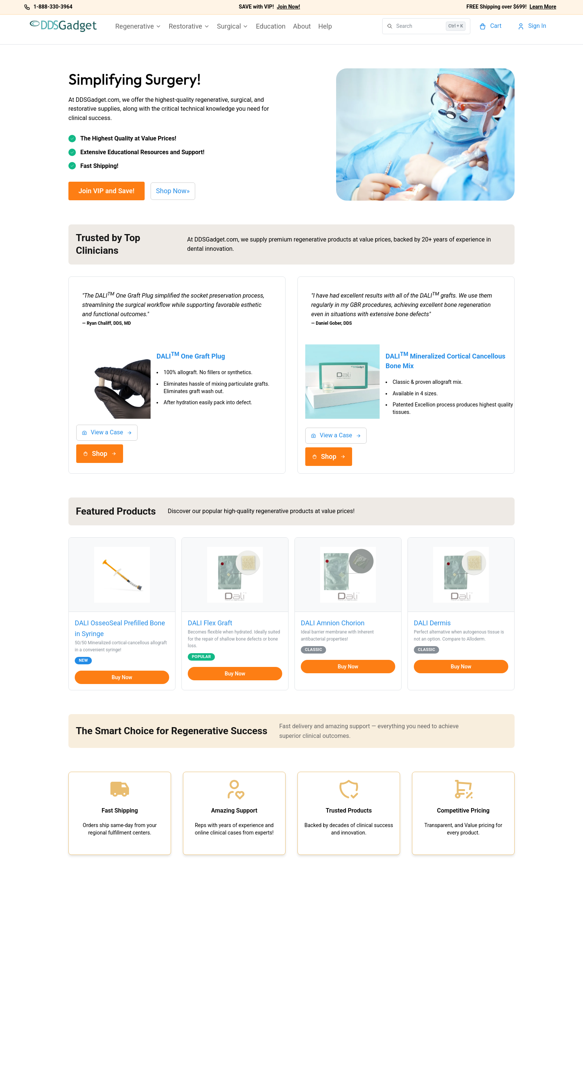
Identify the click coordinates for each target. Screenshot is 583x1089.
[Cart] (491, 26)
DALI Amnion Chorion (333, 623)
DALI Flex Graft (210, 623)
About (302, 26)
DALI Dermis (432, 623)
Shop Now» (173, 191)
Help (325, 26)
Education (271, 26)
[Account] (532, 26)
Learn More (542, 7)
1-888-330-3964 (53, 7)
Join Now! (288, 7)
